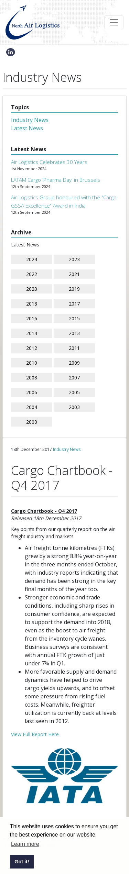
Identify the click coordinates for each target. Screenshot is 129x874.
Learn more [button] (25, 844)
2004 (31, 407)
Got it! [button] (21, 861)
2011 (74, 348)
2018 (31, 303)
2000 (31, 422)
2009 (74, 362)
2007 (74, 377)
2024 (31, 259)
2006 (31, 392)
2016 (31, 318)
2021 (74, 274)
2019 (74, 289)
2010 (31, 362)
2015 (74, 318)
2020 (31, 289)
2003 (74, 407)
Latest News (27, 128)
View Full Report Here (35, 734)
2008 (31, 377)
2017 (74, 303)
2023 (74, 259)
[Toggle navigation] (113, 22)
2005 (74, 392)
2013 (74, 333)
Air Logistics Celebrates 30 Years (49, 161)
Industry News (30, 120)
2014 (31, 333)
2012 (31, 348)
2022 (31, 274)
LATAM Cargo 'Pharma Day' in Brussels (55, 179)
